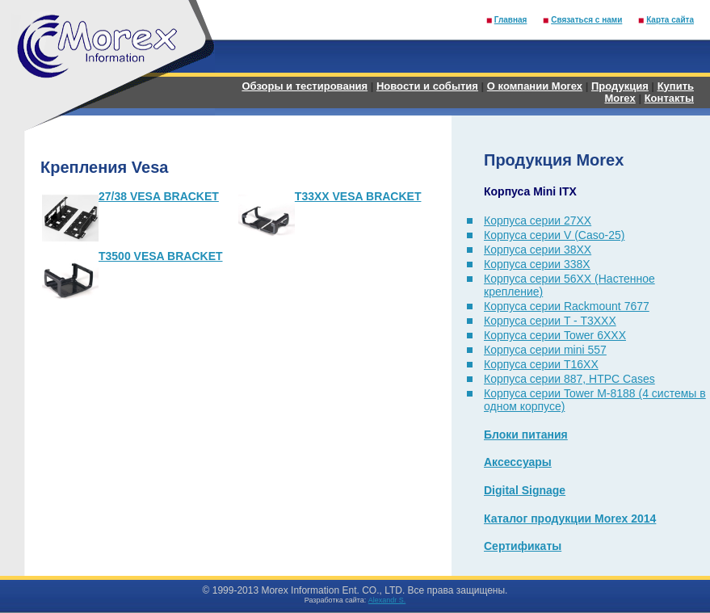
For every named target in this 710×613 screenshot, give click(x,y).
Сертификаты (522, 546)
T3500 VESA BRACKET (161, 256)
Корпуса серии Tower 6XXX (555, 335)
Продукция (620, 86)
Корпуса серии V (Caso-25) (554, 235)
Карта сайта (670, 19)
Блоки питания (526, 434)
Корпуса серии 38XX (537, 249)
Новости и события (427, 86)
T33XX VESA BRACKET (358, 196)
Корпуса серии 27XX (537, 220)
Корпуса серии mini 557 (545, 349)
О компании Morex (534, 86)
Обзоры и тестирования (305, 86)
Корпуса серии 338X (537, 264)
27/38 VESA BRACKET (159, 196)
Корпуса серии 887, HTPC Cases (569, 378)
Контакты (669, 98)
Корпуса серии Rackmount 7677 (566, 306)
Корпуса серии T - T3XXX (550, 320)
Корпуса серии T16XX (541, 364)
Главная (510, 19)
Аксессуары (518, 462)
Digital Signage (524, 490)
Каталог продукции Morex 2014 (570, 518)
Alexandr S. (387, 600)
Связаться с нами (586, 19)
